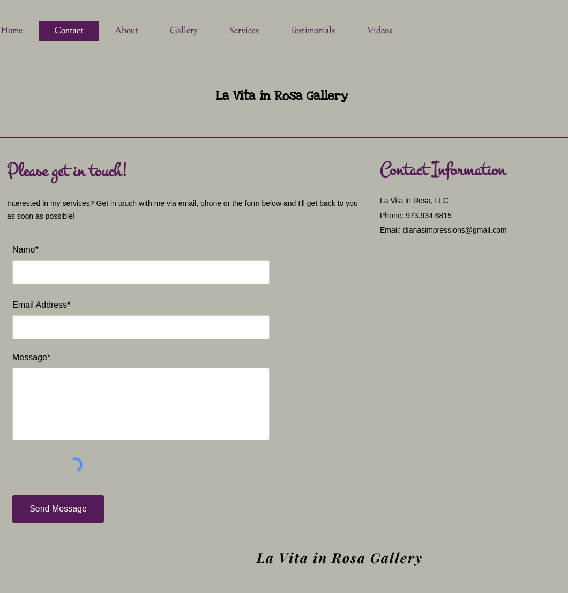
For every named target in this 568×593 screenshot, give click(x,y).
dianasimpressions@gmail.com (455, 230)
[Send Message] (58, 509)
